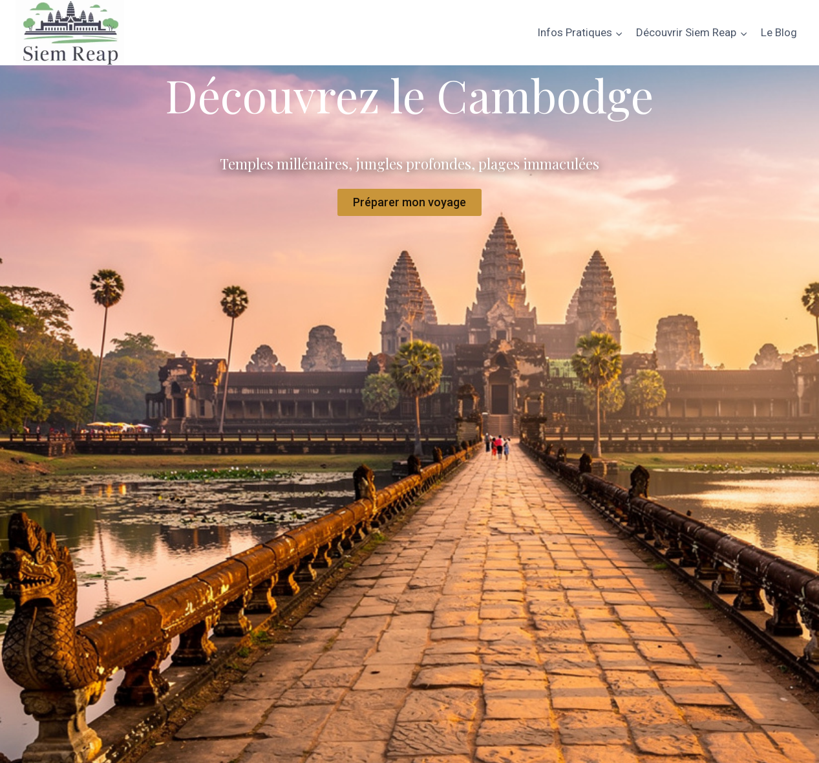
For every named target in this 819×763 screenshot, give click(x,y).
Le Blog (779, 32)
